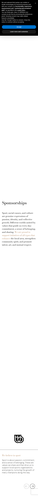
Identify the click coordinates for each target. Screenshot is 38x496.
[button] (32, 486)
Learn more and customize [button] (19, 31)
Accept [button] (19, 27)
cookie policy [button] (21, 10)
